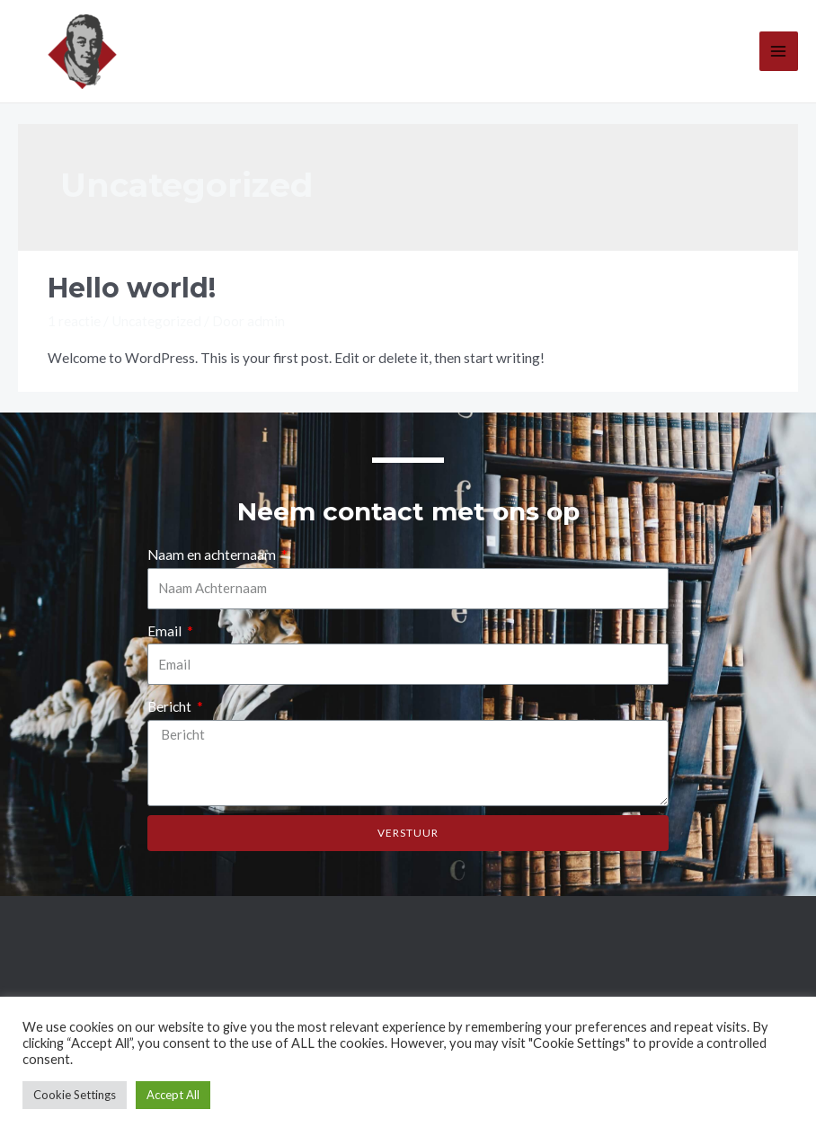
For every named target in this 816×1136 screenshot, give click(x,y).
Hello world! (132, 288)
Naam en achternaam (213, 554)
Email (165, 631)
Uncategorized (156, 321)
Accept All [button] (173, 1094)
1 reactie (74, 321)
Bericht (170, 706)
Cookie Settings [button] (74, 1094)
